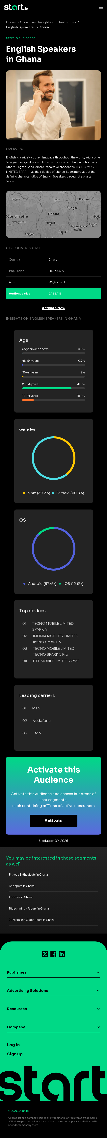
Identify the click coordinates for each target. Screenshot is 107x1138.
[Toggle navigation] (100, 7)
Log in (13, 1044)
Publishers (17, 972)
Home (11, 22)
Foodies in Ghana (21, 897)
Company (16, 1027)
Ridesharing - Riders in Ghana (29, 908)
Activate (53, 820)
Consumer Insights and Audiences (48, 22)
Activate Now (53, 308)
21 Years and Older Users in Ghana (32, 920)
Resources (17, 1009)
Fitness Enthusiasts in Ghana (28, 874)
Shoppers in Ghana (22, 886)
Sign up (15, 1054)
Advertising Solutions (27, 990)
